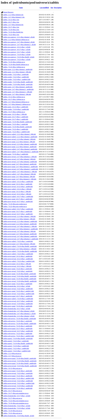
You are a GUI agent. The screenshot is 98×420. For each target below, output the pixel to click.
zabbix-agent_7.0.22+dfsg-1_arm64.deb (15, 124)
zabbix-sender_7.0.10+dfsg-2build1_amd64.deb (18, 82)
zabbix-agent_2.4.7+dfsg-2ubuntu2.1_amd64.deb (18, 89)
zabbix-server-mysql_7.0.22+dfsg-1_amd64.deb (18, 381)
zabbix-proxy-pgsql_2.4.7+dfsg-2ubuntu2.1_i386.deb (19, 179)
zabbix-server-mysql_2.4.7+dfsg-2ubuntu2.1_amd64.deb (20, 239)
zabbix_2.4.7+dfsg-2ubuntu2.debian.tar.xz (16, 102)
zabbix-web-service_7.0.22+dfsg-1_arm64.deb (17, 321)
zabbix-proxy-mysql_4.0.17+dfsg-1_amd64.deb (18, 201)
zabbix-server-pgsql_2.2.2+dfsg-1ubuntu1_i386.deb (19, 219)
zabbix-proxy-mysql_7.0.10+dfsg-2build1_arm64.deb (19, 276)
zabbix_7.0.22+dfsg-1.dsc (11, 34)
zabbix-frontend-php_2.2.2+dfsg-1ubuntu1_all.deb (18, 316)
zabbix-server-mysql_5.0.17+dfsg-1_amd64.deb (18, 331)
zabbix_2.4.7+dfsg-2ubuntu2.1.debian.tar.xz (16, 104)
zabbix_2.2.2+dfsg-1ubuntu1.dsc (13, 15)
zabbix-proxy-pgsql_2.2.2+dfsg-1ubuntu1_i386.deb (19, 142)
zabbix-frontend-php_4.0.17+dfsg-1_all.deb (16, 308)
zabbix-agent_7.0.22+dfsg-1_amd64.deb (15, 129)
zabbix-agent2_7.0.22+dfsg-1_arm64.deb (16, 341)
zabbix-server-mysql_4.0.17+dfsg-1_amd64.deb (18, 301)
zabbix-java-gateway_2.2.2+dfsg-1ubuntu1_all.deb (19, 37)
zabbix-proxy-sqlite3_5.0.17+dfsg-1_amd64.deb (18, 209)
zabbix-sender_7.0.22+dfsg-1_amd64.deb (16, 77)
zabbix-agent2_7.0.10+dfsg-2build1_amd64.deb (18, 343)
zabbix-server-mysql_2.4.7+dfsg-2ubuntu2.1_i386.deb (20, 226)
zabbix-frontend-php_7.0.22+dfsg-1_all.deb (16, 406)
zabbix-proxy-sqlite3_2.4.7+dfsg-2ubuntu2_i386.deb (19, 174)
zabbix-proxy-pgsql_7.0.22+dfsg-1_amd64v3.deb (18, 291)
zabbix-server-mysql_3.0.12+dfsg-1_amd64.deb (18, 259)
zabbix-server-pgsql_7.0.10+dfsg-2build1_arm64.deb (19, 358)
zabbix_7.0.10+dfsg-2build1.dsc (13, 32)
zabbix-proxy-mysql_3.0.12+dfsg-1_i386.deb (17, 194)
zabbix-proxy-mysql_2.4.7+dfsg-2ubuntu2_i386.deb (19, 159)
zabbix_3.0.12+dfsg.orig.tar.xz (12, 368)
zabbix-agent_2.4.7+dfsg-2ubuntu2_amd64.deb (17, 87)
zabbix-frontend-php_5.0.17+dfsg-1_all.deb (16, 396)
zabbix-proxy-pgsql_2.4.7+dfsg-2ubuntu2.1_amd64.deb (20, 166)
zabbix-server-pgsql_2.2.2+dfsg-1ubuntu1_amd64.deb (20, 224)
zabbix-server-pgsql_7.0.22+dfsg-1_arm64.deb (17, 371)
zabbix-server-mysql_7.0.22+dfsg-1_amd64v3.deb (18, 383)
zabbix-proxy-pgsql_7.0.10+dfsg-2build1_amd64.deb (19, 279)
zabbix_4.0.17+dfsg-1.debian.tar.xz (14, 99)
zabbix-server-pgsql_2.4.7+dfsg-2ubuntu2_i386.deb (19, 244)
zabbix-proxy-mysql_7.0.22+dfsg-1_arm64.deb (17, 271)
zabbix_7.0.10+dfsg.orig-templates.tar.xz (16, 403)
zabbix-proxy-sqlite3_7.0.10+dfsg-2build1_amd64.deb (20, 251)
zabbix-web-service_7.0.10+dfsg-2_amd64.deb (17, 326)
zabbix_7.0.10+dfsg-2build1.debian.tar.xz (16, 64)
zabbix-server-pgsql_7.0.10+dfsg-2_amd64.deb (17, 388)
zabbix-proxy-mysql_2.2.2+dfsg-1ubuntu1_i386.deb (19, 139)
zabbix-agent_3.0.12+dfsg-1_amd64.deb (15, 107)
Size (52, 7)
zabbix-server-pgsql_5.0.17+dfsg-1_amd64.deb (17, 328)
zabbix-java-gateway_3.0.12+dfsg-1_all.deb (16, 47)
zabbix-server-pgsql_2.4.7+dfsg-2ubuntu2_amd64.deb (20, 234)
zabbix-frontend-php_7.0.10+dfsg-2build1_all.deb (18, 416)
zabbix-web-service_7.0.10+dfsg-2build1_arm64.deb (19, 318)
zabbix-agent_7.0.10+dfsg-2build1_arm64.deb (17, 127)
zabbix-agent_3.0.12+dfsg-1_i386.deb (15, 114)
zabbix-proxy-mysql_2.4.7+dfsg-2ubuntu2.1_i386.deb (20, 157)
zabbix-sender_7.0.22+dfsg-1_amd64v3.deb (16, 79)
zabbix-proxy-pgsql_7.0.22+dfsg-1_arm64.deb (17, 269)
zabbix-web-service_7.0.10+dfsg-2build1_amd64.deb (19, 323)
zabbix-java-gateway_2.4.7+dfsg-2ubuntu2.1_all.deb (19, 44)
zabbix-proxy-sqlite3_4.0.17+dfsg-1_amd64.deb (18, 196)
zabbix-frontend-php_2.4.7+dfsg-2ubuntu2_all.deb (18, 311)
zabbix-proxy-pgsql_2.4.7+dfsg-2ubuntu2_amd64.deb (19, 164)
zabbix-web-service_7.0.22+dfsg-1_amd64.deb (17, 333)
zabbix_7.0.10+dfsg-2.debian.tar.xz (14, 62)
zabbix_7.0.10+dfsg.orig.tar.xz (12, 411)
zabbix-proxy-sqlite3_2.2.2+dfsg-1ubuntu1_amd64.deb (20, 137)
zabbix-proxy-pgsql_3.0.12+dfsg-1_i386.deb (17, 191)
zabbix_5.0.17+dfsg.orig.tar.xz (12, 398)
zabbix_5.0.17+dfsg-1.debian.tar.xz (14, 112)
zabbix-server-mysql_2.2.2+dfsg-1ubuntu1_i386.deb (19, 216)
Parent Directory (8, 12)
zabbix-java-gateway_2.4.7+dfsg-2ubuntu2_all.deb (19, 42)
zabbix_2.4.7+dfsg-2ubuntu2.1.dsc (14, 17)
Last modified (44, 7)
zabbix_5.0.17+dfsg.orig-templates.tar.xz (16, 393)
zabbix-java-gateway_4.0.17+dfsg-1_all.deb (16, 49)
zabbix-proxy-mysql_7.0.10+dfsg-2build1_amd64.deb (20, 281)
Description (58, 7)
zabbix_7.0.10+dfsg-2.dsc (11, 29)
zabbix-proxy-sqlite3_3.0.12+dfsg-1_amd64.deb (18, 181)
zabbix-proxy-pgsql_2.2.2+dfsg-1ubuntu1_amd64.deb (19, 147)
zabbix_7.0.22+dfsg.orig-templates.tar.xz (16, 401)
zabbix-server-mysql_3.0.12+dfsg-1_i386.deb (17, 266)
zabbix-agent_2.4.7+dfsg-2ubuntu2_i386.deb (17, 94)
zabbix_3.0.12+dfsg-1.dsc (11, 20)
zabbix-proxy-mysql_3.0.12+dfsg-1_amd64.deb (18, 186)
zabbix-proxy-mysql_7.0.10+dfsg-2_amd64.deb (18, 303)
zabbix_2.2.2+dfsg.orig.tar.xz (12, 353)
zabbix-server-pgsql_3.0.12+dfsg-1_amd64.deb (17, 256)
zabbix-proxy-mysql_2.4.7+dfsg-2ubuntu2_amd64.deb (20, 161)
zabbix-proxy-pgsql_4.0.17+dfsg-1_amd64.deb (17, 199)
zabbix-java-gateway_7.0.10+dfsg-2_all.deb (16, 54)
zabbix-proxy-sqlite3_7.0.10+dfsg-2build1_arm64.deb (20, 246)
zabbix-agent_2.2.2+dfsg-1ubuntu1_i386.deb (17, 72)
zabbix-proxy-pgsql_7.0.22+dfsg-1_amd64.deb (17, 284)
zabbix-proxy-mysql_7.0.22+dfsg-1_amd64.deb (18, 289)
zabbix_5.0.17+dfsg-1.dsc (11, 27)
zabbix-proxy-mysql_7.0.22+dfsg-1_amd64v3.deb (18, 293)
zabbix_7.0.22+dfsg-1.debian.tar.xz (14, 67)
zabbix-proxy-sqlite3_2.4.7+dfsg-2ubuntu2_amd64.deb (20, 149)
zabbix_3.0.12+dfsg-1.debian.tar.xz (14, 97)
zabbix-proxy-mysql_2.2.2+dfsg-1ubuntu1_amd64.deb (20, 144)
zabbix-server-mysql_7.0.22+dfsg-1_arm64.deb (18, 373)
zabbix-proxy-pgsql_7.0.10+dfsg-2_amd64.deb (17, 306)
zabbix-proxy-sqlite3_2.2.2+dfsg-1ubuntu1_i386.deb (19, 134)
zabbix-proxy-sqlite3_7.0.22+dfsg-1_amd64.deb (18, 254)
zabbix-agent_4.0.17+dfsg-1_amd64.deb (15, 117)
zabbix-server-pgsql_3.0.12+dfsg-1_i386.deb (17, 264)
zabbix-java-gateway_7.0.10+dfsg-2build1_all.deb (18, 57)
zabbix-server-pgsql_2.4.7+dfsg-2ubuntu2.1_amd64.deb (20, 229)
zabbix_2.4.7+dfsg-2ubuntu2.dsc (13, 24)
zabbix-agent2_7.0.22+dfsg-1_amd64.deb (16, 348)
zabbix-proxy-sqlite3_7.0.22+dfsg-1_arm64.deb (18, 241)
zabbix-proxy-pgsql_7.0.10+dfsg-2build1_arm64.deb (19, 274)
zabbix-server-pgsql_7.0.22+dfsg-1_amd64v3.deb (18, 378)
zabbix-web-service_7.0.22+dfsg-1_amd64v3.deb (18, 336)
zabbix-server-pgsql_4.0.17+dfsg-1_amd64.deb (17, 296)
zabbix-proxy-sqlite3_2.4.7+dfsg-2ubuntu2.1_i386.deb (20, 171)
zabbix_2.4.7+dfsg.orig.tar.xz (12, 356)
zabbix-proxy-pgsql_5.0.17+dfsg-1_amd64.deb (17, 211)
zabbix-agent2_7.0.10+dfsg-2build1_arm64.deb (18, 338)
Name (21, 7)
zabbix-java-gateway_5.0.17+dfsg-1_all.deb (16, 52)
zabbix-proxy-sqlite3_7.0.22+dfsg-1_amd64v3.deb (19, 261)
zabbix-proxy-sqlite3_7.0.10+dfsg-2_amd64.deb (18, 298)
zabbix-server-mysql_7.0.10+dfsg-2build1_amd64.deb (20, 366)
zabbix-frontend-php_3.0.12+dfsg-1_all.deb (16, 286)
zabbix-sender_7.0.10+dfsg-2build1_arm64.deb (18, 84)
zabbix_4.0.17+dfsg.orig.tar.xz (12, 391)
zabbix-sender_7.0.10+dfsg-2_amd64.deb (16, 109)
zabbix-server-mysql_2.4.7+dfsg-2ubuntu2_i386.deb (19, 231)
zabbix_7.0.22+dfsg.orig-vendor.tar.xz (15, 206)
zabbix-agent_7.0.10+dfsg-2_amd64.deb (15, 154)
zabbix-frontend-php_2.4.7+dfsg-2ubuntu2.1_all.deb (19, 313)
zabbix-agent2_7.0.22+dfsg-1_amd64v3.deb (16, 351)
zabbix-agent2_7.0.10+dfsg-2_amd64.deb (16, 346)
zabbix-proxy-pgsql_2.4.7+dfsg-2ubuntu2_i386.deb (19, 176)
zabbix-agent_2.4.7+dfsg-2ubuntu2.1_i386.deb (17, 92)
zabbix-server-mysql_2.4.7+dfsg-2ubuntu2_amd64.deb (20, 236)
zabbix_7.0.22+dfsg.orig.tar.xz (12, 413)
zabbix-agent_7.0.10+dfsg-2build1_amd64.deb (17, 122)
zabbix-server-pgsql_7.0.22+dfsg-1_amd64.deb (17, 376)
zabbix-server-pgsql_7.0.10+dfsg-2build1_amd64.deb (19, 363)
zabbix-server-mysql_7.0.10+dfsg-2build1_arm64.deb (19, 361)
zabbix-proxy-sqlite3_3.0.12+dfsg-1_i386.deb (17, 189)
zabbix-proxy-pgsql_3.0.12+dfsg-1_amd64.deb (17, 184)
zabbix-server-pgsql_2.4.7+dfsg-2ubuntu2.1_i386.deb (19, 249)
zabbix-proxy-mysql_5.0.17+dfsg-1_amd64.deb (18, 214)
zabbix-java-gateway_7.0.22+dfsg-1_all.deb (16, 59)
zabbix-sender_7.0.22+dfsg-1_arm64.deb (16, 74)
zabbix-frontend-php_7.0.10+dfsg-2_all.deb (16, 408)
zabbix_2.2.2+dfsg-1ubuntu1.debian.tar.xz (16, 39)
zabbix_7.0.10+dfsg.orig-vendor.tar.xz (15, 204)
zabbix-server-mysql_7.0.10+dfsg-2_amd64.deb (18, 386)
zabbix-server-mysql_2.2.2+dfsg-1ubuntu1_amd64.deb (20, 221)
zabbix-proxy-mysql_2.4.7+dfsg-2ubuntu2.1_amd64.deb (20, 169)
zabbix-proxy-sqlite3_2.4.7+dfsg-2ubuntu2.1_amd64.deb (20, 152)
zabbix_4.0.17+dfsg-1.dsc (11, 22)
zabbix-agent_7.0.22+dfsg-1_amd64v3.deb (16, 132)
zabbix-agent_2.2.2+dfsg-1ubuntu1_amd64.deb (17, 69)
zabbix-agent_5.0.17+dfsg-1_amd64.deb (15, 119)
